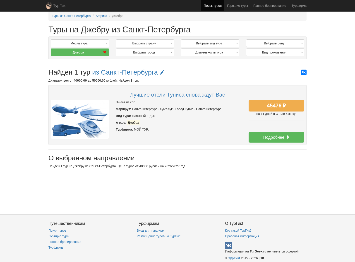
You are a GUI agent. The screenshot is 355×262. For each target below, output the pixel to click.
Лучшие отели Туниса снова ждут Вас (177, 95)
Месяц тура (89, 43)
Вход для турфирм (150, 230)
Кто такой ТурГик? (238, 230)
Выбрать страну (152, 43)
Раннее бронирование (269, 5)
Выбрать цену (283, 43)
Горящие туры (237, 5)
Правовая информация (242, 236)
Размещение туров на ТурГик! (158, 236)
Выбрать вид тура (217, 43)
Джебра (89, 52)
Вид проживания (282, 52)
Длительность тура (216, 52)
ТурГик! (60, 5)
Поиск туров (213, 5)
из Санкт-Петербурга (128, 72)
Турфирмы (299, 5)
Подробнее (276, 137)
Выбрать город (153, 52)
